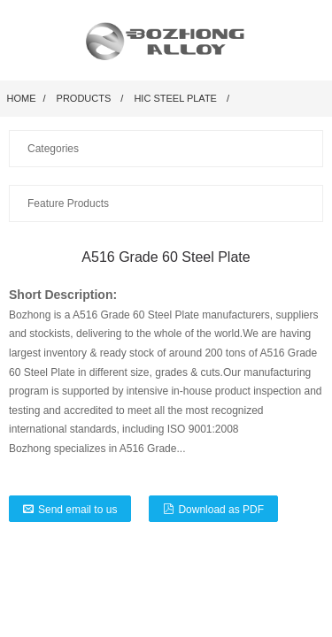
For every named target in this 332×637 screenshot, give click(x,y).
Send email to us (77, 509)
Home (21, 98)
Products (84, 98)
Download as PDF (221, 509)
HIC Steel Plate (175, 98)
